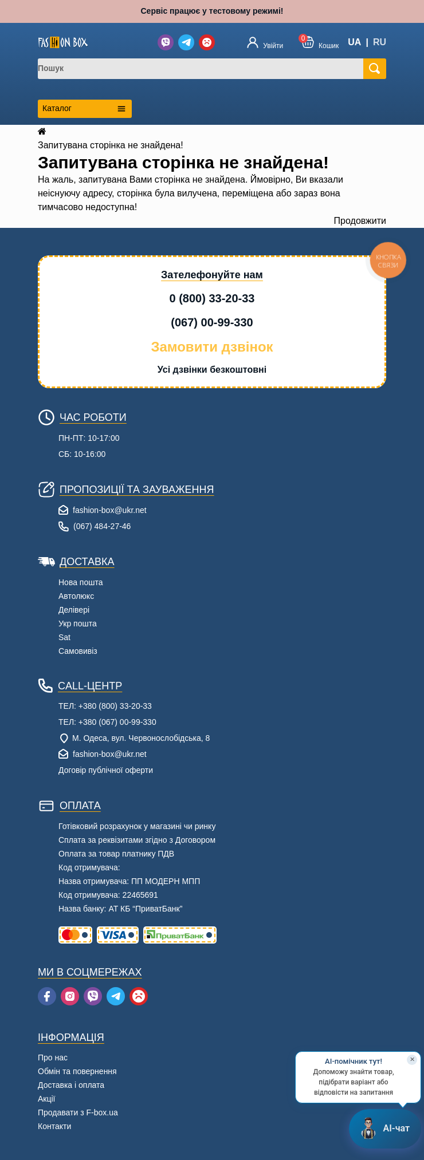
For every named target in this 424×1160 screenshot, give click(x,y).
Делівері (73, 609)
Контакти (54, 1126)
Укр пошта (77, 623)
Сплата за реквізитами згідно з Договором (136, 840)
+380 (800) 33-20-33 (115, 706)
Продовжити (360, 221)
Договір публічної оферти (105, 770)
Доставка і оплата (71, 1085)
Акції (46, 1098)
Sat (64, 637)
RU (379, 42)
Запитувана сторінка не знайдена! (110, 145)
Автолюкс (76, 596)
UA (354, 42)
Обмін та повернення (77, 1071)
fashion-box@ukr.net (110, 510)
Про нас (53, 1057)
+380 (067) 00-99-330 (117, 722)
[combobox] (205, 68)
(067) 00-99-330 (212, 322)
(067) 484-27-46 (102, 526)
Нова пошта (80, 582)
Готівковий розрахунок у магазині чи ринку (136, 826)
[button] (320, 42)
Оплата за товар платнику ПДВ (116, 853)
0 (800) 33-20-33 (212, 298)
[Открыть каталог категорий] (85, 109)
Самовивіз (77, 651)
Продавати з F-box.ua (78, 1112)
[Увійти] (265, 42)
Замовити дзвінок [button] (212, 346)
